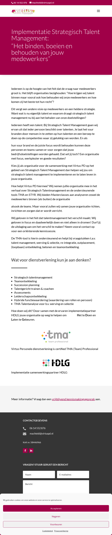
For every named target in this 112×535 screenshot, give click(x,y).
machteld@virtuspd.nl (41, 433)
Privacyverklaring (61, 531)
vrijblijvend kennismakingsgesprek (73, 399)
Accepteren (56, 508)
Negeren (56, 516)
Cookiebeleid (47, 531)
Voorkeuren (56, 524)
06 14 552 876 (38, 428)
